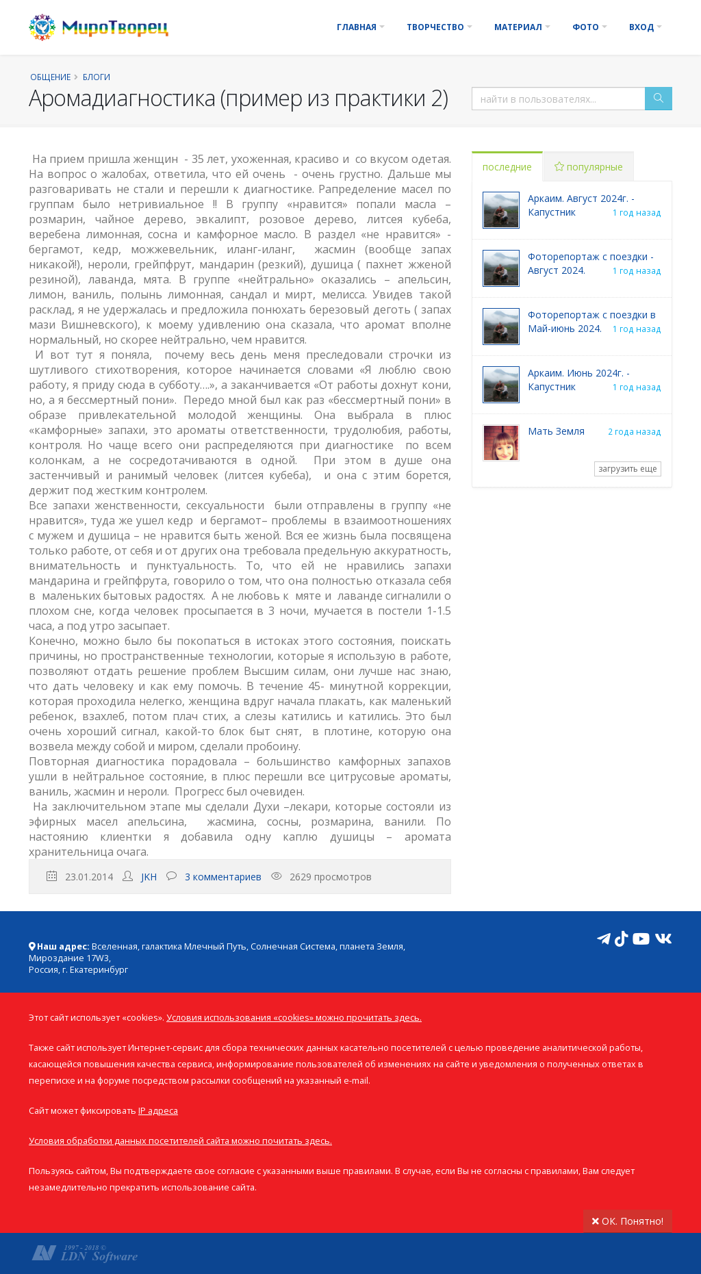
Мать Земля (556, 430)
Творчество (435, 27)
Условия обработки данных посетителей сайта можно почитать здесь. (180, 1141)
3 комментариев (223, 876)
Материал (518, 27)
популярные (589, 166)
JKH (149, 876)
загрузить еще (627, 468)
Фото (585, 27)
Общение (50, 76)
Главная (357, 27)
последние (507, 166)
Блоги (96, 76)
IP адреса (158, 1111)
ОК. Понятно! (627, 1220)
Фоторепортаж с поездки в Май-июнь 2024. (592, 321)
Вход (641, 27)
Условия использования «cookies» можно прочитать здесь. (294, 1017)
